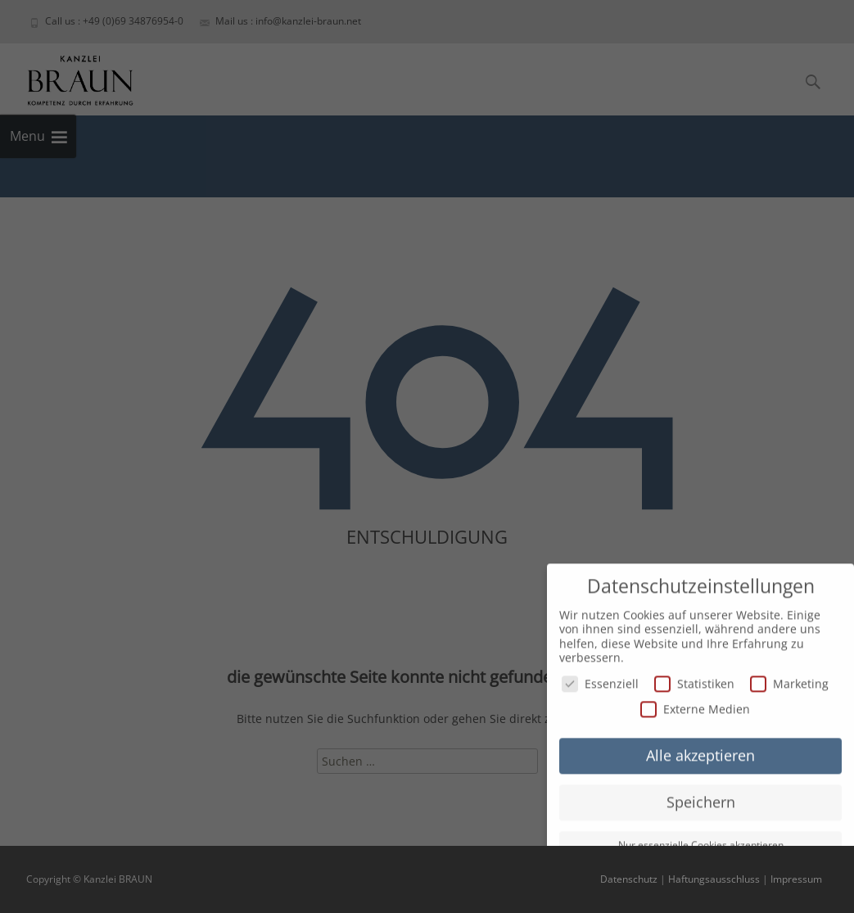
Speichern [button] (700, 797)
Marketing (789, 679)
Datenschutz (628, 879)
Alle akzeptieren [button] (700, 751)
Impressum (796, 879)
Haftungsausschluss (714, 879)
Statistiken (694, 679)
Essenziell (600, 679)
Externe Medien (695, 704)
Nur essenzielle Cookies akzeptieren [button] (701, 840)
